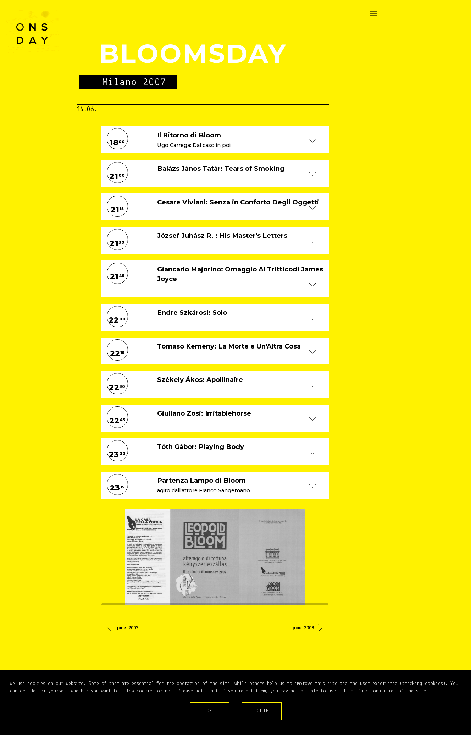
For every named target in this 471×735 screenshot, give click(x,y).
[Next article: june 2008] (308, 629)
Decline (261, 711)
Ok (209, 711)
